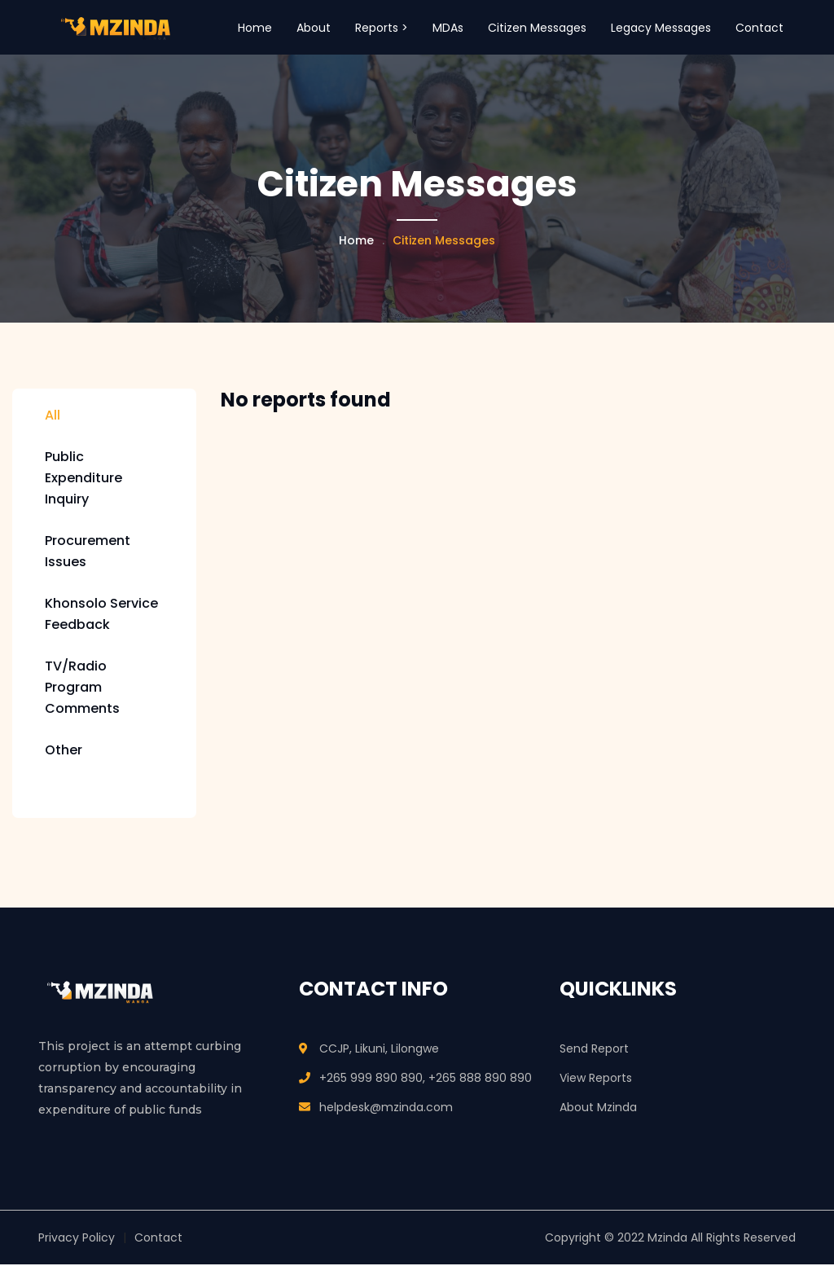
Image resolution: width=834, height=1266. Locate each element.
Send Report (594, 1050)
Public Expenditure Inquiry (83, 479)
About (313, 28)
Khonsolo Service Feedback (101, 615)
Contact (759, 28)
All (52, 416)
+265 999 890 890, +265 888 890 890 (425, 1079)
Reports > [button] (381, 28)
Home (255, 28)
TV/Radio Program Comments (82, 688)
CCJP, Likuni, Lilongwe (379, 1050)
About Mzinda (598, 1109)
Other (63, 751)
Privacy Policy (76, 1239)
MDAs (447, 28)
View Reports (596, 1079)
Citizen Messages (537, 28)
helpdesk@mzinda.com (386, 1109)
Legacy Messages (661, 28)
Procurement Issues (87, 553)
